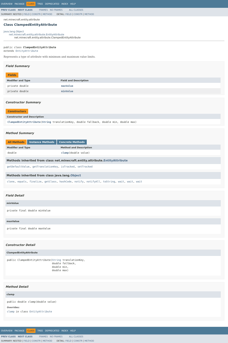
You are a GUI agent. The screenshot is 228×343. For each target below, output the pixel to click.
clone (10, 181)
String (46, 122)
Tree (40, 4)
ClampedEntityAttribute (23, 122)
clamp (65, 152)
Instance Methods (41, 142)
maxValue (67, 85)
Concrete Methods (72, 142)
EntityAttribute (26, 50)
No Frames (56, 10)
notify (79, 181)
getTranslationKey (45, 166)
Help (73, 4)
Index (64, 4)
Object (76, 175)
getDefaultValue (18, 166)
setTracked (84, 166)
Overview (6, 4)
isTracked (67, 166)
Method (47, 14)
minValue (67, 91)
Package (19, 4)
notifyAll (93, 181)
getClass (50, 181)
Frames (43, 10)
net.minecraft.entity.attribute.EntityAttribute (36, 34)
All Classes (76, 10)
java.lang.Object (14, 31)
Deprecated (52, 4)
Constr (36, 14)
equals (22, 181)
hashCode (65, 181)
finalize (35, 181)
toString (109, 181)
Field (27, 14)
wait (121, 181)
